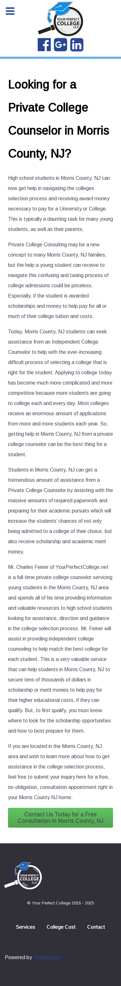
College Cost (61, 927)
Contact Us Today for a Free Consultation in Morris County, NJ (60, 817)
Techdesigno (47, 957)
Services (25, 927)
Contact (96, 927)
